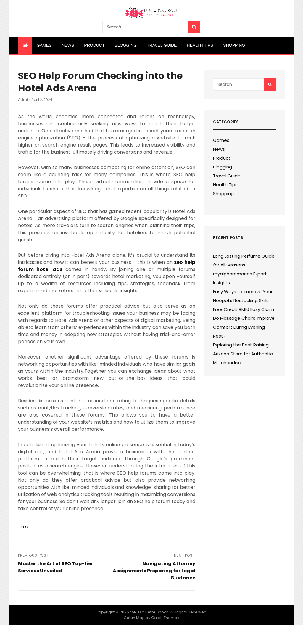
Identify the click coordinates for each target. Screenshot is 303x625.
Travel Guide (162, 45)
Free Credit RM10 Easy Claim (243, 309)
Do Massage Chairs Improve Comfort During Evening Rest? (244, 327)
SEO (24, 526)
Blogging (126, 45)
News (68, 45)
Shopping (234, 45)
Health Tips (200, 45)
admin (24, 99)
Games (44, 45)
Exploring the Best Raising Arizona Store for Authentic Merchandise (243, 354)
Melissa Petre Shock (149, 612)
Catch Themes (165, 618)
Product (94, 45)
